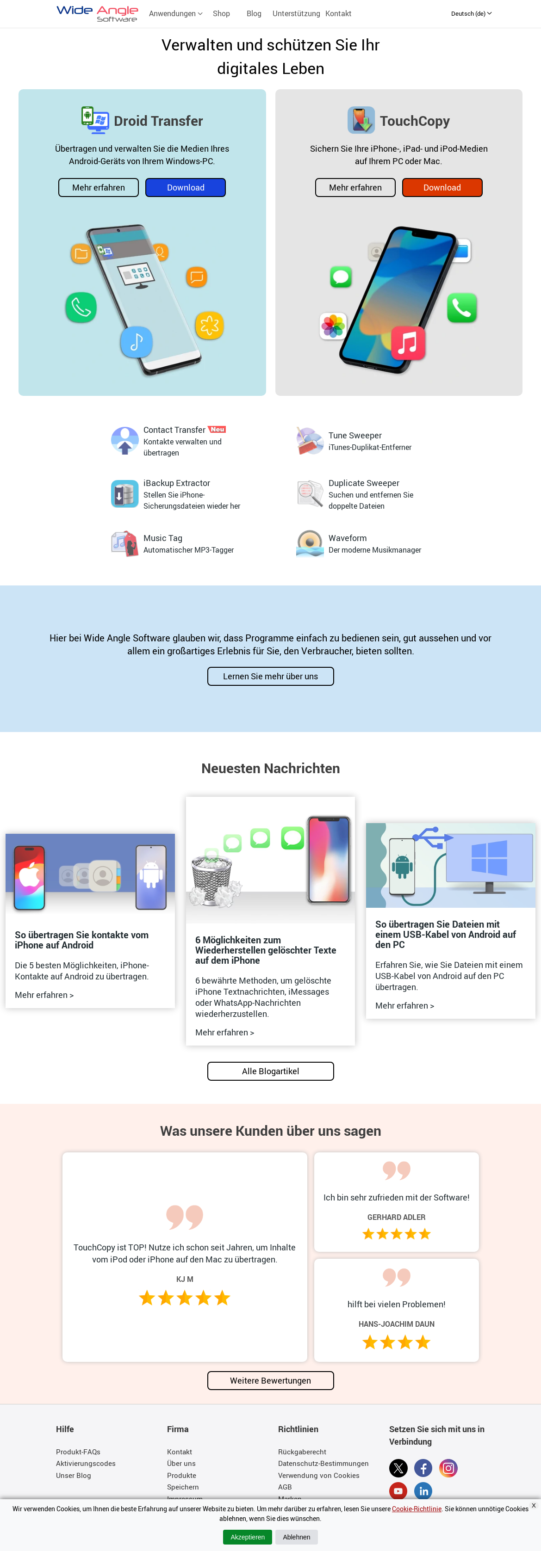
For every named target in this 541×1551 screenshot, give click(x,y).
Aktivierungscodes (86, 1463)
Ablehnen (296, 1537)
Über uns (181, 1463)
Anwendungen (176, 13)
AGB (285, 1486)
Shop (221, 13)
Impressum (185, 1498)
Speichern (183, 1486)
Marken (290, 1498)
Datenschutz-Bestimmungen (323, 1463)
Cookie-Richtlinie (417, 1508)
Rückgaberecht (302, 1451)
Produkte (181, 1475)
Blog (254, 13)
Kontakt (338, 13)
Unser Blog (73, 1475)
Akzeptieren (247, 1537)
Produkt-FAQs (78, 1451)
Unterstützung (296, 13)
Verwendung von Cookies (319, 1475)
